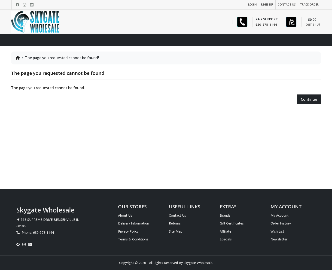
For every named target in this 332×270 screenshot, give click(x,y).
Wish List (277, 231)
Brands (225, 215)
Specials (226, 239)
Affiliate (225, 231)
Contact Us (177, 215)
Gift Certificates (232, 223)
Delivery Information (133, 223)
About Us (125, 215)
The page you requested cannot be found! (62, 57)
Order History (281, 223)
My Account (280, 215)
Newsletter (279, 239)
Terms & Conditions (133, 239)
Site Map (175, 231)
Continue (309, 99)
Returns (175, 223)
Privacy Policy (128, 231)
